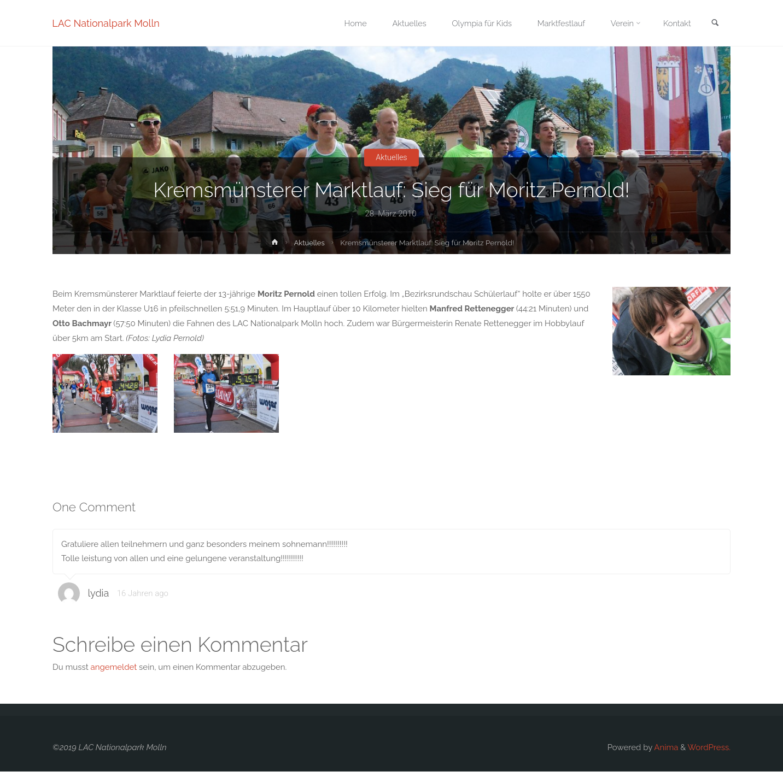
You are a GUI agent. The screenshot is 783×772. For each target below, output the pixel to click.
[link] (714, 24)
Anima (665, 748)
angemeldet (114, 668)
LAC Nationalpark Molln (106, 23)
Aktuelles (391, 157)
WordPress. (709, 748)
